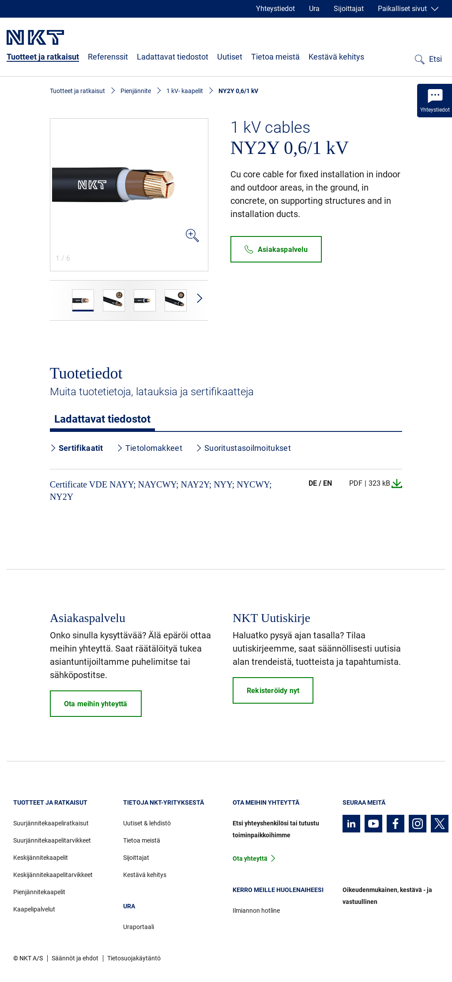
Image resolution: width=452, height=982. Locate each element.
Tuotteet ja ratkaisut (43, 56)
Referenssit (108, 56)
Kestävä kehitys (336, 56)
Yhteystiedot (275, 8)
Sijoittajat (349, 8)
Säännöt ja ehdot (75, 958)
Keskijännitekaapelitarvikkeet (53, 874)
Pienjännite (136, 90)
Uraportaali (138, 926)
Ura (314, 8)
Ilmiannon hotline (256, 910)
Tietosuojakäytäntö (134, 958)
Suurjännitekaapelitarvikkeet (52, 840)
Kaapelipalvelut (34, 909)
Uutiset (229, 56)
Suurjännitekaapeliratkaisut (51, 823)
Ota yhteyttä (250, 858)
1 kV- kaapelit (184, 90)
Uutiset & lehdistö (147, 823)
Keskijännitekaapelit (40, 857)
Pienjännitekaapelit (39, 892)
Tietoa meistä (275, 56)
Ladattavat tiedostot (172, 56)
